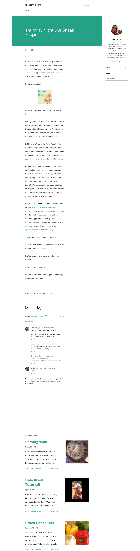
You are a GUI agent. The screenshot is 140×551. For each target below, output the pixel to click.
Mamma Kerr (35, 344)
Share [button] (62, 316)
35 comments (36, 549)
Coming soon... (37, 442)
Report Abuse (110, 78)
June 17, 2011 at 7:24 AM (49, 344)
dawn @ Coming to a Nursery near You (43, 356)
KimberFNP (34, 368)
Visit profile (116, 61)
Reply (33, 339)
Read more (54, 468)
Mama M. (117, 39)
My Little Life (33, 5)
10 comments (36, 468)
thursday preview (36, 316)
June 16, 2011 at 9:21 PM (46, 328)
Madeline (34, 328)
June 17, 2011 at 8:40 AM (47, 368)
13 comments (36, 511)
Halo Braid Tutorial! (34, 482)
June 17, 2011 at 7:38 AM (40, 358)
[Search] (86, 5)
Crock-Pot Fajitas (39, 523)
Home (27, 10)
